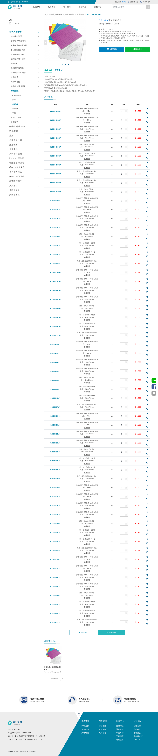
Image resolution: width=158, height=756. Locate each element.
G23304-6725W (55, 174)
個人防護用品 (15, 172)
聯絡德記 (137, 729)
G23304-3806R (55, 237)
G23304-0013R (55, 210)
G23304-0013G (55, 425)
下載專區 (120, 736)
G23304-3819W (55, 156)
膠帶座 (14, 100)
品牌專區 (51, 7)
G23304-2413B (55, 506)
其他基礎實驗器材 (18, 68)
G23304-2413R (55, 219)
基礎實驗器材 (56, 14)
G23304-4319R (55, 255)
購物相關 (102, 726)
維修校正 (120, 726)
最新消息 (82, 7)
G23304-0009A (55, 559)
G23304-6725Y (55, 407)
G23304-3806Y (55, 380)
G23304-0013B (55, 497)
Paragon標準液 (16, 158)
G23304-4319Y (55, 398)
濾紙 (11, 136)
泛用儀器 (13, 145)
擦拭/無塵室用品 (17, 167)
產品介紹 (48, 70)
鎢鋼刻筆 (15, 108)
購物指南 (85, 721)
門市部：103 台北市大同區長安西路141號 (25, 739)
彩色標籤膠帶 (16, 95)
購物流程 (85, 726)
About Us (138, 740)
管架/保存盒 (15, 82)
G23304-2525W (55, 192)
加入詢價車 (84, 632)
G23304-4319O (55, 326)
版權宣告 (137, 733)
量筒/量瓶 (14, 122)
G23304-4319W (55, 165)
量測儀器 (13, 149)
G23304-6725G (55, 479)
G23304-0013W (55, 120)
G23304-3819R (55, 246)
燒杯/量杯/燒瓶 (16, 36)
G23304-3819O (55, 317)
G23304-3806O (55, 308)
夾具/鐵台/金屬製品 (18, 86)
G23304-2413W (55, 129)
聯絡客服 (137, 49)
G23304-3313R (55, 228)
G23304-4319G (55, 470)
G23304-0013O (55, 281)
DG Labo (16, 23)
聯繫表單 (120, 740)
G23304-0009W (94, 14)
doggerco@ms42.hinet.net (19, 733)
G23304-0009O (55, 272)
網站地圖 (85, 733)
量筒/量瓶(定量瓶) (17, 54)
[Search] (131, 7)
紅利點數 (102, 733)
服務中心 (98, 7)
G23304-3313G (55, 443)
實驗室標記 (69, 14)
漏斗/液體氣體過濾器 (19, 45)
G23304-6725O (55, 335)
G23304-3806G (55, 452)
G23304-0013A (55, 568)
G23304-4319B (55, 541)
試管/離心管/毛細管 (18, 59)
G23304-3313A (55, 586)
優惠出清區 (14, 190)
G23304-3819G (55, 461)
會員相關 (102, 729)
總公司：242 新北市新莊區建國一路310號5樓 (26, 736)
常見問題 (103, 721)
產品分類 (36, 7)
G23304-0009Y (55, 344)
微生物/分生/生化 (17, 126)
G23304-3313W (55, 138)
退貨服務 (120, 729)
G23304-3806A (55, 595)
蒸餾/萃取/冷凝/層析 (18, 41)
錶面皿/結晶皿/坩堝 (18, 73)
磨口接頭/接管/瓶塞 (18, 50)
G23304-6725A (55, 622)
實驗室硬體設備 (16, 163)
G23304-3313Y (55, 371)
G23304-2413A (55, 577)
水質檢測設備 (15, 154)
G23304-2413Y (55, 362)
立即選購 (112, 49)
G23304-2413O (55, 290)
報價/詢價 (85, 729)
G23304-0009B (55, 488)
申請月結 (120, 733)
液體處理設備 (15, 140)
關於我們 (137, 726)
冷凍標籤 (80, 14)
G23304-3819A (55, 604)
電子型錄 (67, 7)
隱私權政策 (138, 736)
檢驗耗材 (14, 63)
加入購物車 (110, 632)
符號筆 (14, 113)
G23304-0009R (55, 201)
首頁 (46, 14)
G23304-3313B (55, 515)
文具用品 (13, 186)
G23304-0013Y (55, 353)
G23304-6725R (55, 263)
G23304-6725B (55, 550)
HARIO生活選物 (17, 176)
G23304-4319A (55, 613)
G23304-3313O (55, 299)
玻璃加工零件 (16, 117)
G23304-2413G (55, 434)
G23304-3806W (55, 147)
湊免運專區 (14, 195)
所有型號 (58, 70)
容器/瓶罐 (13, 131)
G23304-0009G (55, 416)
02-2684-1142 (27, 2)
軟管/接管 (14, 77)
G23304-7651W (55, 183)
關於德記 (137, 721)
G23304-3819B (55, 533)
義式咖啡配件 (15, 181)
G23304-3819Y (55, 389)
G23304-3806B (55, 524)
